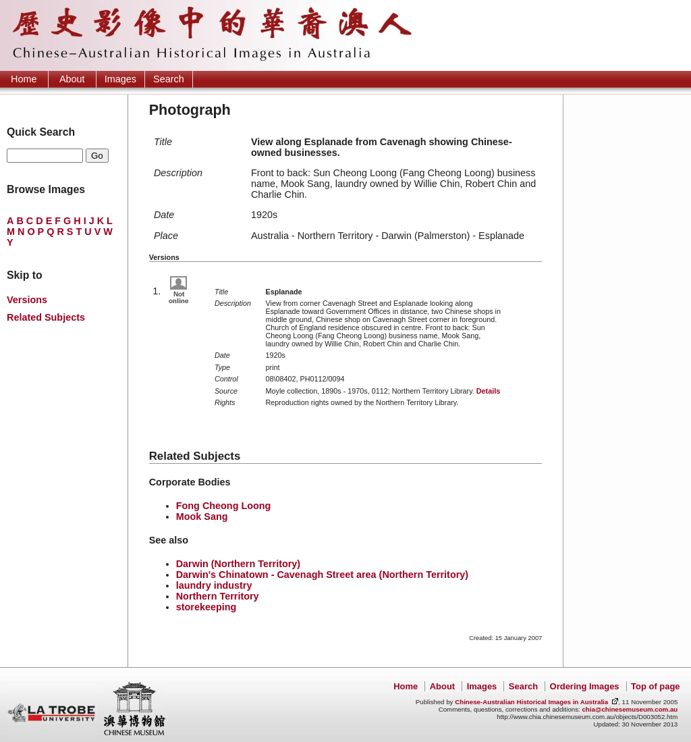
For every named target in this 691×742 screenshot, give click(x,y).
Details (488, 391)
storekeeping (206, 607)
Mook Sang (202, 516)
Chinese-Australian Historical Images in (531, 702)
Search (168, 79)
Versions (27, 299)
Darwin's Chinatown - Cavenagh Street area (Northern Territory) (322, 574)
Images (120, 79)
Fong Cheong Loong (223, 505)
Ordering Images (584, 686)
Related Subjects (46, 317)
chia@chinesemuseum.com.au (630, 709)
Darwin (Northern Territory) (238, 563)
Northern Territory (217, 596)
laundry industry (214, 585)
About (72, 79)
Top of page (655, 686)
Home (23, 79)
